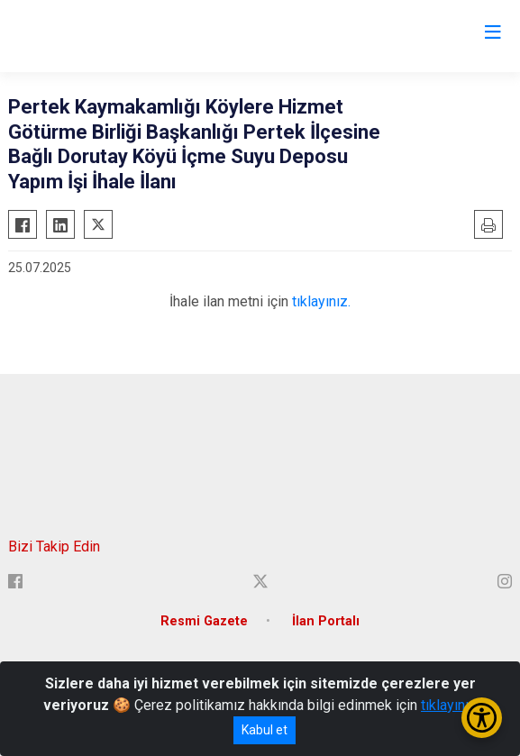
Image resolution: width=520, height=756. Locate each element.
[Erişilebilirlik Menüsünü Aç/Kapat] (481, 717)
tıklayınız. (321, 301)
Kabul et (264, 730)
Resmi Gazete (204, 621)
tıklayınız (449, 705)
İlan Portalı (326, 621)
